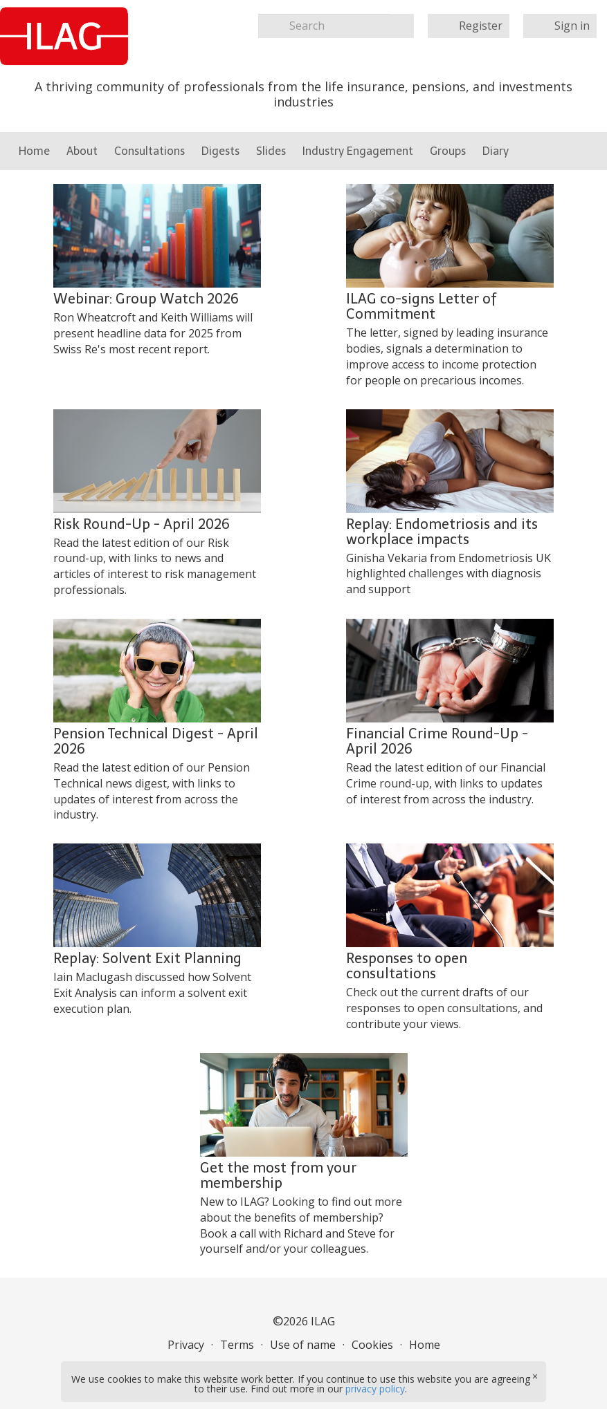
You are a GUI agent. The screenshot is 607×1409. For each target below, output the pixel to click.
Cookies (372, 1344)
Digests (220, 151)
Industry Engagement (357, 151)
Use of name (303, 1344)
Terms (237, 1344)
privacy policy (375, 1388)
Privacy (185, 1344)
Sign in (572, 25)
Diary (495, 151)
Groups (448, 151)
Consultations (149, 151)
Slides (271, 151)
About (82, 151)
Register (480, 25)
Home (34, 151)
